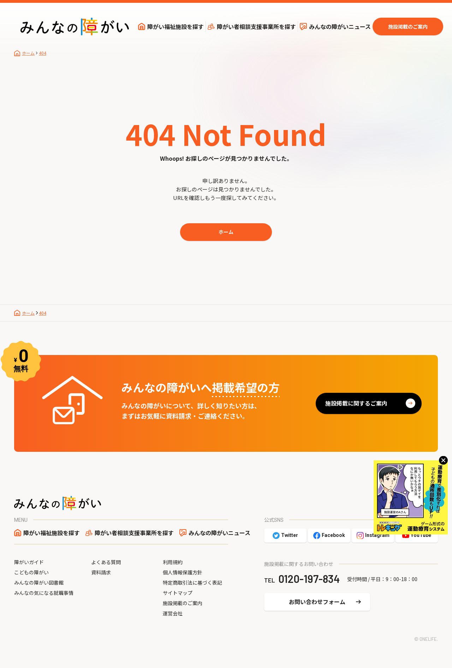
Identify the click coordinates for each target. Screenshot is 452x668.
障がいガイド (29, 562)
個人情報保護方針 (182, 572)
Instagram (377, 535)
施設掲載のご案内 (408, 26)
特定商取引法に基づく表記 (192, 582)
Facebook (333, 535)
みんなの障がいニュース (340, 26)
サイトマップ (177, 592)
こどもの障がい (31, 572)
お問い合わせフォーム (317, 601)
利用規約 (173, 562)
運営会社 (173, 613)
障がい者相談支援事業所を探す (256, 26)
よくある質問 (106, 562)
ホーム (226, 231)
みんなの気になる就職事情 (43, 592)
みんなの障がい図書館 (39, 582)
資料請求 (101, 572)
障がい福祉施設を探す (175, 26)
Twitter (289, 535)
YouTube (421, 535)
